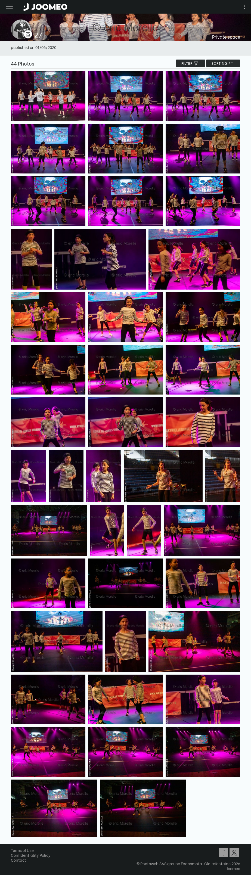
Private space (226, 36)
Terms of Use (22, 850)
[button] (14, 847)
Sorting (223, 63)
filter (190, 63)
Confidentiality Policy (31, 855)
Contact (18, 860)
